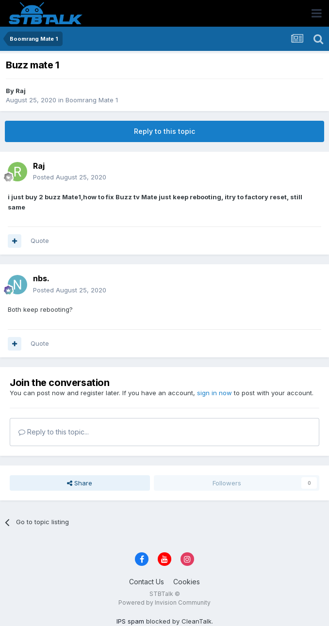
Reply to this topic (164, 131)
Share (79, 483)
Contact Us (146, 582)
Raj (21, 91)
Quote (40, 240)
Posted (69, 177)
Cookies (186, 582)
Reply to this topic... (53, 432)
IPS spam (130, 621)
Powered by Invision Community (164, 602)
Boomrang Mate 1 (92, 100)
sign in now (214, 393)
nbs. (41, 278)
